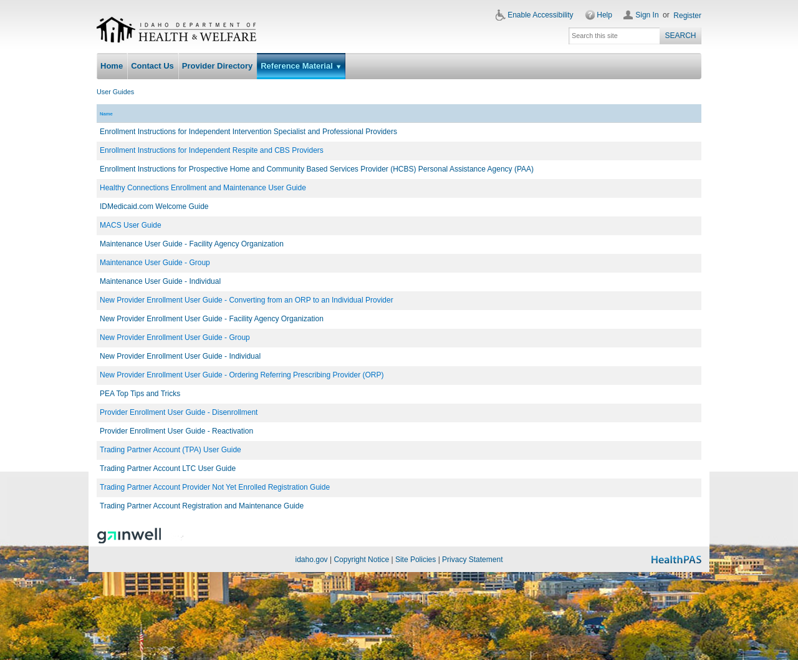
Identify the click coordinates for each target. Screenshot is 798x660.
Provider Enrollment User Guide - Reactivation (176, 431)
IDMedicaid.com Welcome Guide (154, 206)
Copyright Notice (361, 559)
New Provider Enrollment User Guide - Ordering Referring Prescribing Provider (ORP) (241, 375)
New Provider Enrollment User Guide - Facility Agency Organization (212, 318)
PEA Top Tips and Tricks (140, 393)
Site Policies (415, 559)
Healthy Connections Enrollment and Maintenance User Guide (203, 187)
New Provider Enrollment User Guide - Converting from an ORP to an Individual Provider (246, 300)
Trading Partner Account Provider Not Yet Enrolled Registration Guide (215, 487)
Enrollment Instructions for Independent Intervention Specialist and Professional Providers (248, 131)
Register (687, 15)
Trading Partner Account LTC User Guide (168, 468)
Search (680, 35)
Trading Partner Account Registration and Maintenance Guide (202, 506)
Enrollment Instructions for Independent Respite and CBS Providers (212, 150)
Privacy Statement (472, 559)
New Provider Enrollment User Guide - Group (175, 337)
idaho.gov (312, 559)
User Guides (115, 91)
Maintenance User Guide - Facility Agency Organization (192, 244)
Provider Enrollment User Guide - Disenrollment (178, 412)
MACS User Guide (130, 225)
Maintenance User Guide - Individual (160, 281)
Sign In (646, 15)
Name (106, 114)
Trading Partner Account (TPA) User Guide (170, 449)
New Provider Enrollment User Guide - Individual (180, 356)
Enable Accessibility (540, 15)
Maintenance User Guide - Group (155, 262)
